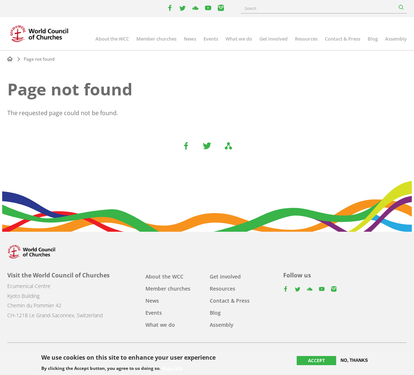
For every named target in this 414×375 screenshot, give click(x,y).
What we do (238, 38)
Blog (373, 38)
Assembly (396, 38)
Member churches (156, 38)
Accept (316, 360)
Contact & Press (342, 38)
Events (211, 38)
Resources (306, 38)
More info (172, 368)
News (190, 38)
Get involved (273, 38)
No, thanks (354, 360)
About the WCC (112, 38)
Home (9, 58)
